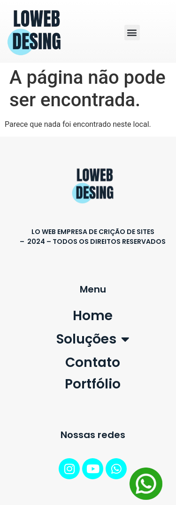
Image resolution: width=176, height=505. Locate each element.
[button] (132, 32)
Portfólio (93, 384)
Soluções (93, 339)
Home (93, 316)
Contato (92, 362)
